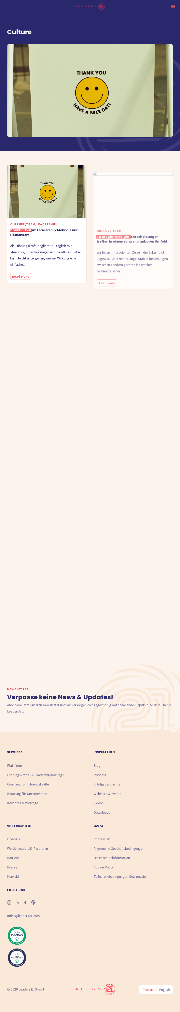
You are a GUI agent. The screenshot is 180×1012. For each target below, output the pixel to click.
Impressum (102, 839)
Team (30, 229)
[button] (46, 196)
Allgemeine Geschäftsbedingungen (119, 848)
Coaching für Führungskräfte (28, 784)
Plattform (14, 765)
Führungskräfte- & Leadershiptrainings (35, 775)
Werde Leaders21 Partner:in (27, 848)
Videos (99, 803)
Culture (17, 229)
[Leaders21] (90, 6)
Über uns (13, 839)
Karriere (13, 857)
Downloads (102, 812)
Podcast (100, 775)
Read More (20, 282)
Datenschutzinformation (112, 857)
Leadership (46, 229)
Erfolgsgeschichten (108, 784)
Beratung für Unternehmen (27, 793)
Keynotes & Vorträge (22, 803)
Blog (97, 765)
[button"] (9, 903)
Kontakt (13, 876)
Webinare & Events (107, 793)
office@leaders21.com (23, 915)
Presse (12, 867)
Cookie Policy (104, 867)
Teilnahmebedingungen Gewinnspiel (120, 876)
